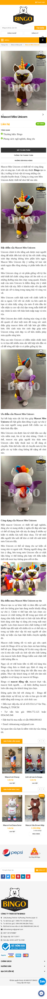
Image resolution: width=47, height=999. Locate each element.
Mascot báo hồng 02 (12, 839)
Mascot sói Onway (35, 790)
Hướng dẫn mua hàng (23, 174)
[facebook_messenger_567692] (41, 993)
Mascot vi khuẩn (12, 790)
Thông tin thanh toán (23, 168)
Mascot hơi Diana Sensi (35, 839)
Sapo (28, 996)
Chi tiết (12, 796)
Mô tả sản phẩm (23, 163)
